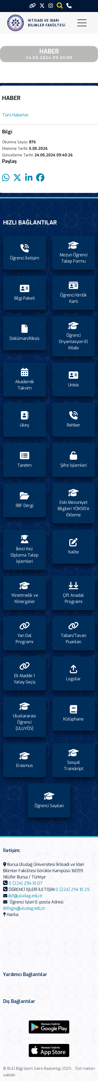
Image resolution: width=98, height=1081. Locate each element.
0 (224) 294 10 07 (25, 883)
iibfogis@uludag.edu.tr (24, 908)
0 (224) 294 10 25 (73, 889)
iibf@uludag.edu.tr (25, 896)
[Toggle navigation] (82, 23)
